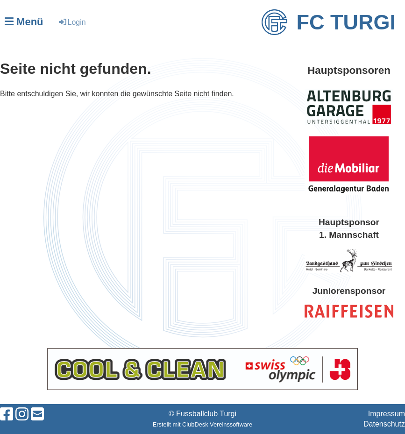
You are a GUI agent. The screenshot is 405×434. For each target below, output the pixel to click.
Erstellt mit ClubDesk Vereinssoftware (202, 424)
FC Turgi (346, 22)
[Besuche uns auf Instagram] (21, 414)
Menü (24, 22)
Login (71, 22)
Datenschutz (384, 424)
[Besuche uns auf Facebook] (6, 414)
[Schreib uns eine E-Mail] (37, 414)
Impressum (386, 414)
